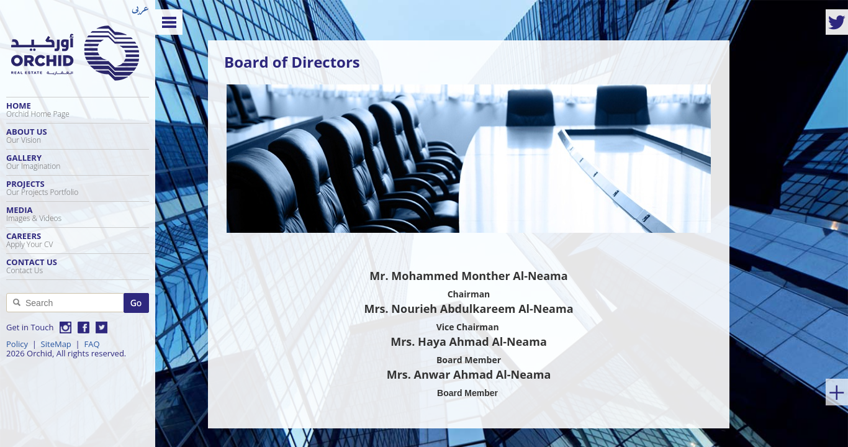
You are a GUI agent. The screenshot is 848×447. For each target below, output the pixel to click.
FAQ (91, 344)
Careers (77, 240)
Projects (77, 187)
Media (77, 214)
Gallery (77, 161)
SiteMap (56, 344)
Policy (17, 344)
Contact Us (77, 266)
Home (77, 109)
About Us (77, 135)
